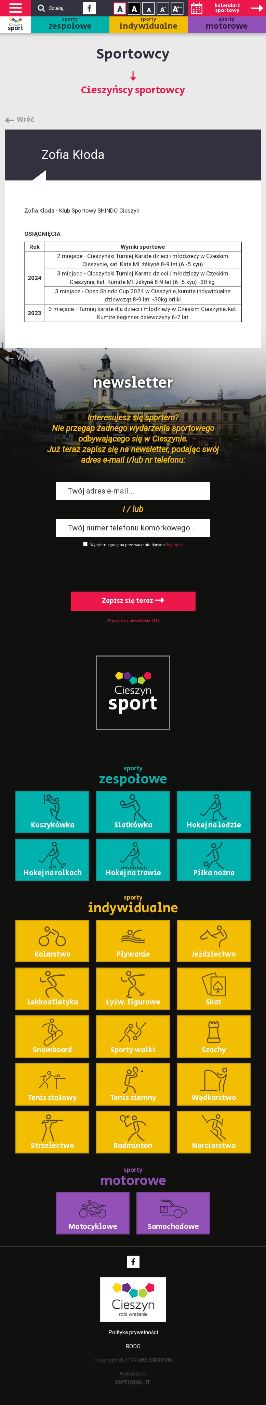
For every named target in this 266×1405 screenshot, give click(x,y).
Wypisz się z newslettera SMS (133, 620)
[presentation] (133, 568)
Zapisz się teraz (133, 601)
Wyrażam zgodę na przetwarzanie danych (127, 545)
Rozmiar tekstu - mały (148, 8)
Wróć (25, 120)
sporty (70, 24)
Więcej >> (174, 545)
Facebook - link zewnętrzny (89, 10)
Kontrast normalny (120, 8)
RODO (133, 1346)
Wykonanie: (133, 1377)
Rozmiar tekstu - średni (163, 8)
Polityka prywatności (133, 1332)
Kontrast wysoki (134, 8)
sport (15, 28)
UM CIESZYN (155, 1360)
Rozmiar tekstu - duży (177, 8)
